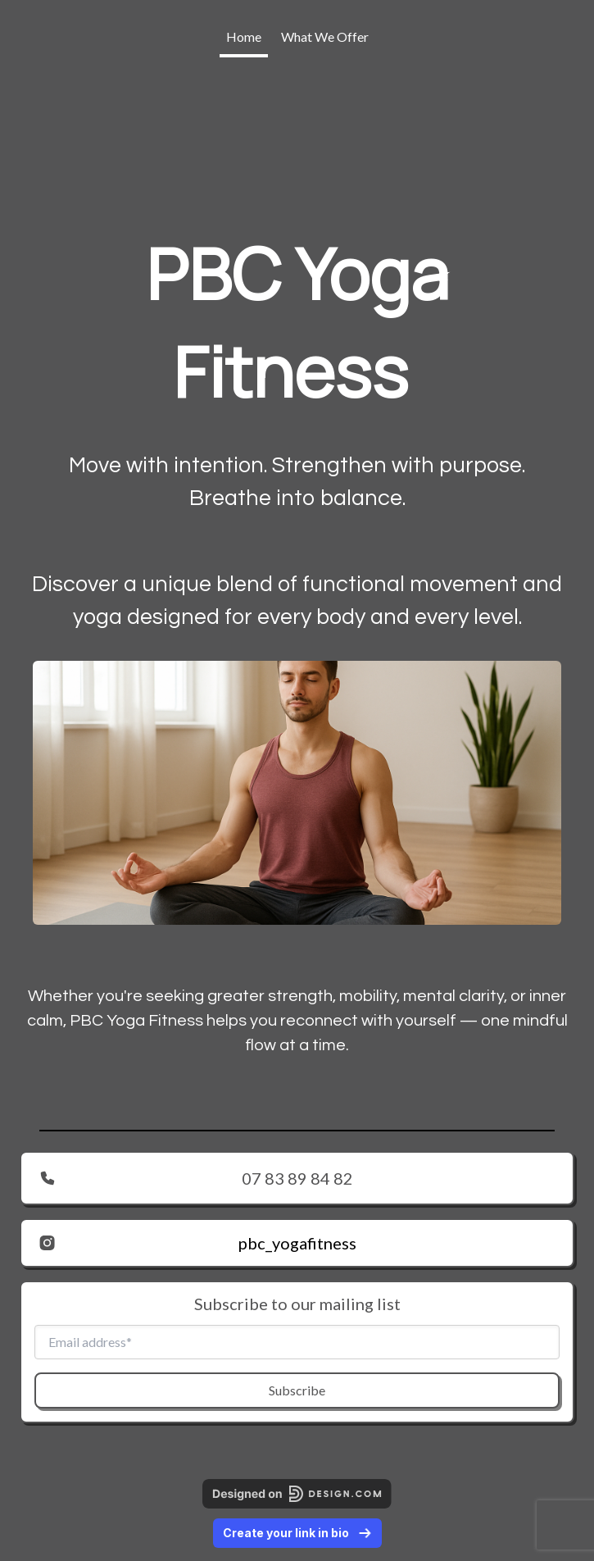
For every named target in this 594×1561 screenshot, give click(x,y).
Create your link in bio (297, 1533)
